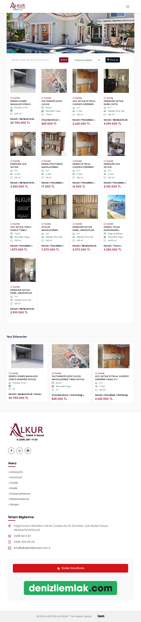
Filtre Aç (112, 60)
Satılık (13, 483)
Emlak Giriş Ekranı (70, 568)
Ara (63, 59)
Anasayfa (15, 472)
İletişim (13, 504)
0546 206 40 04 (24, 542)
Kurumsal (15, 477)
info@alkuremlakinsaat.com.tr (32, 548)
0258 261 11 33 (22, 536)
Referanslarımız (18, 499)
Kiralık (12, 488)
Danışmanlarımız (19, 493)
